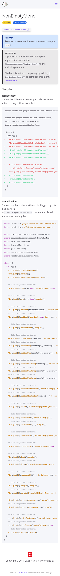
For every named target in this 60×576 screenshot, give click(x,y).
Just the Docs (22, 573)
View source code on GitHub (16, 29)
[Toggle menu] (56, 4)
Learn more (11, 80)
